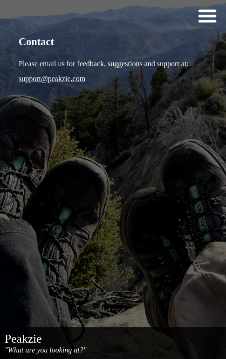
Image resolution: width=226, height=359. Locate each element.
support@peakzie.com (52, 79)
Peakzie (23, 338)
